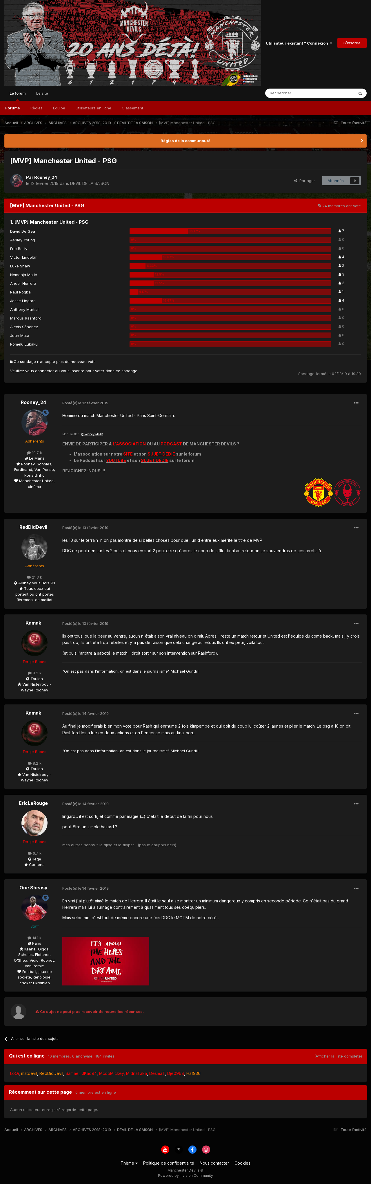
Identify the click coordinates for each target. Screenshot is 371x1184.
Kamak (33, 623)
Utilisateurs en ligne (93, 108)
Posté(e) (85, 403)
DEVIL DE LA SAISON (89, 183)
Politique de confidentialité (168, 1163)
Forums (12, 108)
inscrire (77, 370)
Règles (36, 108)
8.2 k (34, 673)
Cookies (242, 1163)
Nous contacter (214, 1163)
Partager (304, 180)
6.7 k (34, 853)
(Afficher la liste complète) (338, 1056)
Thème (129, 1163)
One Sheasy (33, 888)
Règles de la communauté (185, 140)
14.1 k (34, 937)
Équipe (59, 108)
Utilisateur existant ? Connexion (299, 43)
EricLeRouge (33, 803)
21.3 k (34, 577)
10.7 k (34, 452)
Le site (42, 93)
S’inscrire (352, 43)
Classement (132, 108)
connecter (44, 370)
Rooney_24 (45, 177)
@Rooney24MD (92, 434)
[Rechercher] (296, 93)
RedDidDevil (33, 527)
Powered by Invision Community (185, 1175)
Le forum (18, 96)
